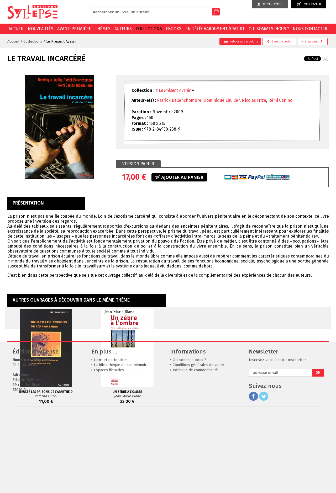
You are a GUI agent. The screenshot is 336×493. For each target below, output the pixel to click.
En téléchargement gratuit (215, 28)
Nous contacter (310, 28)
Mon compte (269, 4)
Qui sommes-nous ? (269, 28)
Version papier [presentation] (138, 163)
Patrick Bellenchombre (179, 100)
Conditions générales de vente (198, 443)
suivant (312, 41)
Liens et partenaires (111, 438)
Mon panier (309, 4)
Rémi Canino (280, 100)
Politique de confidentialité (195, 449)
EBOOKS (173, 28)
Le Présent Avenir (61, 41)
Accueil (16, 28)
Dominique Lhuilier (221, 100)
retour (241, 41)
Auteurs (123, 28)
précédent (280, 41)
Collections (149, 28)
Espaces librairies (109, 449)
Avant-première (74, 28)
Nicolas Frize (254, 100)
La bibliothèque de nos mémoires (122, 443)
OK (318, 451)
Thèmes (103, 28)
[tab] (138, 164)
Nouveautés (40, 28)
